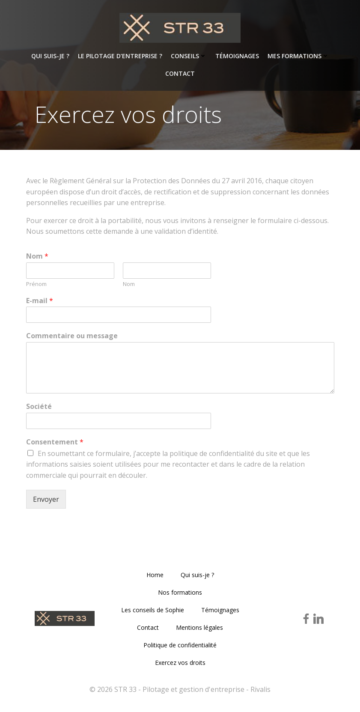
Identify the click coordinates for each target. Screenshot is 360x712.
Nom (37, 256)
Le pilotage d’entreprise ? (120, 56)
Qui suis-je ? (50, 56)
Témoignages (237, 56)
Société (39, 406)
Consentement (54, 442)
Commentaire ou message (72, 335)
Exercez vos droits (180, 662)
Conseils (189, 56)
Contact (180, 73)
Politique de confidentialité (180, 645)
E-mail (39, 300)
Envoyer (46, 499)
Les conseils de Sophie (152, 610)
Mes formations (298, 56)
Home (155, 575)
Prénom (36, 284)
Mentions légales (199, 627)
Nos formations (180, 592)
